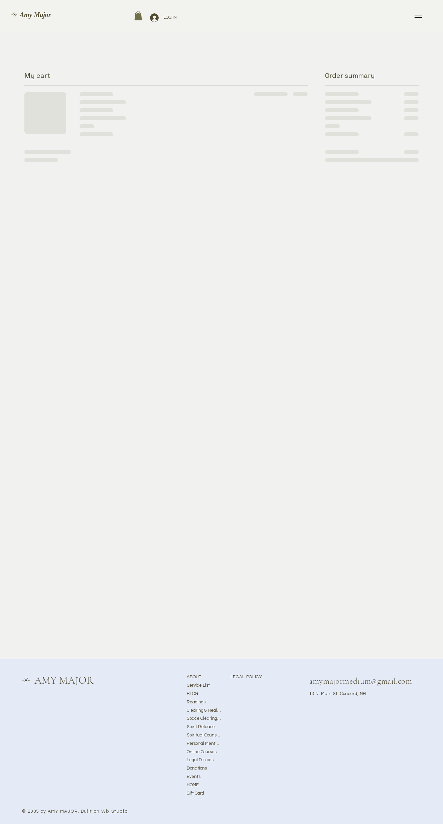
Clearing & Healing (204, 710)
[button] (138, 15)
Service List (198, 685)
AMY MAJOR (64, 680)
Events (193, 776)
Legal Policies (200, 760)
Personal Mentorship (204, 743)
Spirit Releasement (204, 726)
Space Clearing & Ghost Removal (204, 718)
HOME (193, 785)
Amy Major (35, 14)
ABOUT (194, 677)
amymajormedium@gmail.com (360, 681)
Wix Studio (114, 811)
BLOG (192, 693)
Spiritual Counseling (204, 735)
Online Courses (201, 751)
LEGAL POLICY (246, 677)
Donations (197, 768)
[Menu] (418, 16)
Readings (196, 702)
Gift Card (195, 793)
